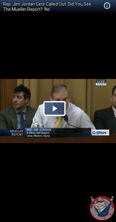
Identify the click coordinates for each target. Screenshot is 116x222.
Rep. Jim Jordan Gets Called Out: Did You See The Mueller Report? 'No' (47, 7)
